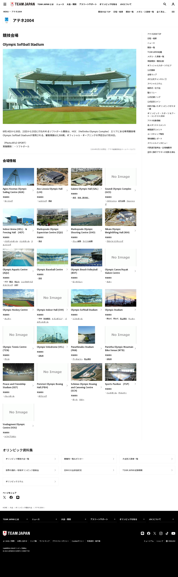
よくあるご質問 (8, 541)
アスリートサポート (88, 4)
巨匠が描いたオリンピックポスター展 (161, 107)
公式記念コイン (153, 101)
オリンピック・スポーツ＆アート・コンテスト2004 (161, 114)
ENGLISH (172, 541)
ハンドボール (24, 241)
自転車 (41, 355)
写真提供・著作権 (93, 541)
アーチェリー (77, 359)
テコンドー (122, 393)
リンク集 (33, 541)
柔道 (50, 201)
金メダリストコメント (156, 125)
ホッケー (7, 318)
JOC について (161, 519)
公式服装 (151, 70)
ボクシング (43, 396)
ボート (75, 399)
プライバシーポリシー (60, 541)
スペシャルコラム (154, 83)
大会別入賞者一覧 (130, 458)
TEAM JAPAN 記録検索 (133, 470)
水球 (16, 285)
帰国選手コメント (154, 129)
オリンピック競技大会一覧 (17, 458)
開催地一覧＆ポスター (74, 458)
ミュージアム (149, 541)
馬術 (40, 241)
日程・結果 (118, 11)
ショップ (159, 541)
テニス (6, 359)
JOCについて (126, 4)
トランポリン (57, 318)
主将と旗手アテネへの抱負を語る (161, 152)
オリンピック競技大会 (23, 507)
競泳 (11, 281)
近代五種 (121, 201)
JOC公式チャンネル (155, 79)
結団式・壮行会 (153, 88)
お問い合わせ (22, 541)
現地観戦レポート (154, 138)
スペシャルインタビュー (157, 143)
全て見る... (161, 11)
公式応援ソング (153, 97)
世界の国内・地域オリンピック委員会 (22, 470)
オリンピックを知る (108, 4)
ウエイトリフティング (115, 241)
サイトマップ (44, 541)
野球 (40, 278)
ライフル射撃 (88, 241)
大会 (11, 507)
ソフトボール (56, 131)
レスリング (43, 201)
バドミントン (112, 201)
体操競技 (47, 318)
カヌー (109, 281)
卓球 (74, 197)
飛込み (16, 281)
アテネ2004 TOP (154, 34)
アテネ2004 (38, 507)
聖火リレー (152, 92)
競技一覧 (130, 11)
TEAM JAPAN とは (15, 519)
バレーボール (9, 396)
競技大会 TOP (104, 11)
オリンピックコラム (14, 481)
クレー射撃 (77, 241)
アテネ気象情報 (153, 120)
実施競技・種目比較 (155, 61)
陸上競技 (123, 318)
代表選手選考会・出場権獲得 (159, 147)
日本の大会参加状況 (73, 470)
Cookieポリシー (78, 541)
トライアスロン (10, 436)
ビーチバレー (78, 281)
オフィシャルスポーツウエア (159, 65)
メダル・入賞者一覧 (145, 11)
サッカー (131, 318)
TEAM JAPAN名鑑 (154, 52)
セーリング (8, 201)
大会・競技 (73, 519)
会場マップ (152, 74)
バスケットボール (11, 241)
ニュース (60, 4)
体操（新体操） (83, 197)
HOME (5, 507)
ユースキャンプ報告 (155, 134)
